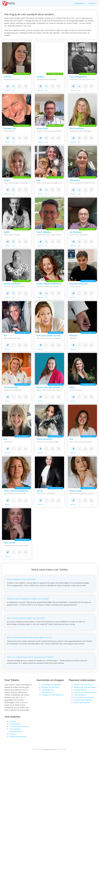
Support (12, 721)
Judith (6, 232)
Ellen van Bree (77, 128)
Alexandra (75, 180)
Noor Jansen (9, 542)
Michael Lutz (10, 128)
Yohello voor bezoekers (83, 685)
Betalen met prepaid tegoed (85, 687)
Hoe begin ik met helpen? (84, 697)
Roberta (74, 335)
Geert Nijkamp (44, 232)
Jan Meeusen (76, 232)
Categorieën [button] (79, 3)
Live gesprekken (80, 690)
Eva (5, 439)
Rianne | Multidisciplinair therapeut (53, 387)
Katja (72, 387)
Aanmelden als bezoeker (52, 685)
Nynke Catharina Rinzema (49, 283)
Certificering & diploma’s (83, 700)
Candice (40, 76)
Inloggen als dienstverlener (53, 695)
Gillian (40, 490)
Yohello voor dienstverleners (85, 692)
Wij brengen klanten (82, 702)
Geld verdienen (80, 695)
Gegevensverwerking (18, 736)
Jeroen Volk (42, 128)
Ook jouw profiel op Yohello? (51, 335)
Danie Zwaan (76, 490)
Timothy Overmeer (79, 283)
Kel (5, 335)
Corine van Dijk (11, 387)
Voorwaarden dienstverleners (15, 730)
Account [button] (91, 3)
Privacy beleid (15, 724)
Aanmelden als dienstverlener (48, 691)
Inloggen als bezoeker (50, 687)
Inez (38, 180)
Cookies (12, 734)
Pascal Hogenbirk (78, 76)
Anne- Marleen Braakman (16, 490)
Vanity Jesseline (44, 439)
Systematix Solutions (48, 749)
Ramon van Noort (12, 283)
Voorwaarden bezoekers (19, 726)
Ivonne (7, 180)
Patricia (7, 76)
